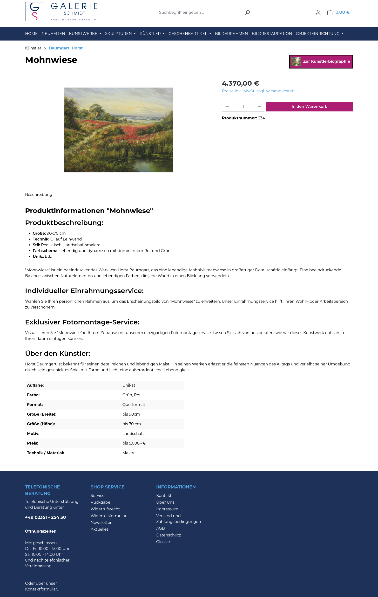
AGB (160, 528)
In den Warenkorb (310, 106)
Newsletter (101, 522)
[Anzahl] (243, 106)
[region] (118, 130)
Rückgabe (100, 502)
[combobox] (199, 12)
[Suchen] (247, 12)
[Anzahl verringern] (227, 106)
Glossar (163, 542)
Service (98, 495)
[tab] (38, 195)
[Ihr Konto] (318, 12)
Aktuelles (99, 529)
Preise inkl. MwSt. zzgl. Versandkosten (258, 91)
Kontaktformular (41, 589)
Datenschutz (168, 535)
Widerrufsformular (109, 516)
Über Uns (165, 502)
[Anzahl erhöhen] (259, 106)
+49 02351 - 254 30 (45, 517)
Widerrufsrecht (105, 509)
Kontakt (164, 495)
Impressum (167, 509)
